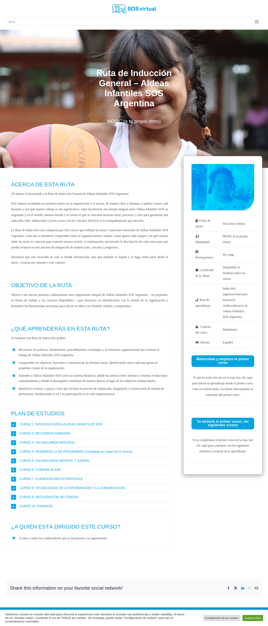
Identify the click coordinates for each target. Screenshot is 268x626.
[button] (89, 424)
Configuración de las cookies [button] (221, 618)
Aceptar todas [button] (253, 618)
